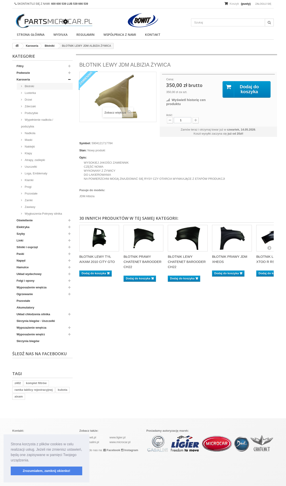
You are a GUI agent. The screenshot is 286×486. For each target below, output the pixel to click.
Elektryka (23, 227)
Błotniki (29, 86)
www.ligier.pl (117, 437)
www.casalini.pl (89, 442)
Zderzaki (30, 106)
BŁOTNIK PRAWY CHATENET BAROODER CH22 (142, 262)
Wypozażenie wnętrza (31, 327)
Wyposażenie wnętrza (31, 287)
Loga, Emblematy (35, 173)
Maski (28, 140)
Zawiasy (29, 207)
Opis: (83, 157)
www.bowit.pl (87, 437)
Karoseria (23, 79)
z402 (18, 383)
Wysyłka (60, 34)
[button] (31, 460)
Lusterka (30, 93)
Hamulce (23, 267)
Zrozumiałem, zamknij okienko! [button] (46, 471)
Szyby (21, 233)
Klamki (29, 180)
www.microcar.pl (119, 442)
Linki (20, 240)
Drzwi (28, 99)
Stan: (83, 150)
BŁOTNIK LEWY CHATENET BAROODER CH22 (187, 262)
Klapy (28, 153)
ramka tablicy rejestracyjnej (34, 389)
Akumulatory (25, 307)
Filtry (20, 66)
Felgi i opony (25, 280)
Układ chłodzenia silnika (33, 314)
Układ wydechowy (29, 274)
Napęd (21, 260)
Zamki (28, 200)
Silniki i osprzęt (27, 247)
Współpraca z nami (119, 34)
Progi (28, 186)
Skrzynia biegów (28, 341)
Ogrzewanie (25, 294)
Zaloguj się (263, 3)
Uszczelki (30, 166)
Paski (20, 254)
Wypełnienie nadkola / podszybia (37, 123)
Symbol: (85, 143)
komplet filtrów (36, 383)
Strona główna (30, 34)
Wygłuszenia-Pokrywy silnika (43, 213)
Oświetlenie (25, 220)
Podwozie (23, 72)
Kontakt (152, 34)
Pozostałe (31, 193)
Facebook (111, 450)
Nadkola (29, 133)
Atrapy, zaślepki (34, 160)
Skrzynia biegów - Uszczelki (36, 321)
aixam (19, 396)
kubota (62, 389)
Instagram (129, 450)
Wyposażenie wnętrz (31, 334)
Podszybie (31, 113)
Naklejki (29, 146)
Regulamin (85, 34)
